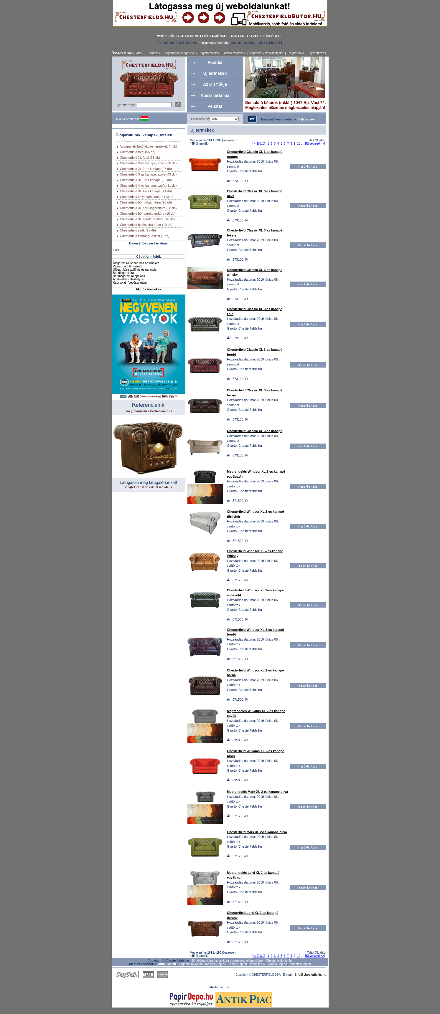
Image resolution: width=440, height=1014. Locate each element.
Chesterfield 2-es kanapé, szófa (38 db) (148, 163)
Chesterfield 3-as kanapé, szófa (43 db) (148, 174)
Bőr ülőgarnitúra (123, 272)
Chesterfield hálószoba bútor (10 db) (146, 224)
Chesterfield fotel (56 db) (137, 152)
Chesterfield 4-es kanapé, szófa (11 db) (148, 185)
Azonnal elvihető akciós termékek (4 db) (148, 146)
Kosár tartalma (214, 95)
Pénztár (215, 106)
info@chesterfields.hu (310, 974)
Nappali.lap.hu (277, 964)
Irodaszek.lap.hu (215, 964)
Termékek (153, 53)
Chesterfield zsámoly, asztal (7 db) (144, 236)
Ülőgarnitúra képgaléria (179, 53)
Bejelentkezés (316, 53)
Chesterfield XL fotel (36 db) (140, 157)
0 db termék (306, 119)
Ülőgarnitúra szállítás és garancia (134, 269)
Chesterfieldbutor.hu (279, 960)
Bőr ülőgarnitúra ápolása (129, 276)
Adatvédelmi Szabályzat (128, 279)
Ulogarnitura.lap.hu (190, 964)
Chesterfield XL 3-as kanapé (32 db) (146, 180)
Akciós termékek (234, 53)
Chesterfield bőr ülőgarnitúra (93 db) (146, 202)
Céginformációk (208, 53)
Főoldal (215, 62)
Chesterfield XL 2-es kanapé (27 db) (146, 169)
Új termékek (215, 73)
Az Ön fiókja (215, 84)
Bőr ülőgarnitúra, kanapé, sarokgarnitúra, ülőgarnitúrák (227, 960)
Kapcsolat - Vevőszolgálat (267, 53)
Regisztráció (296, 53)
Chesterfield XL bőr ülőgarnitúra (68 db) (148, 208)
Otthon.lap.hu (257, 964)
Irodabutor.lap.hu (300, 964)
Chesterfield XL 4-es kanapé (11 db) (146, 191)
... (302, 143)
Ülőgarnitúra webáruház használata (136, 263)
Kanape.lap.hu (237, 964)
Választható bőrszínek (127, 266)
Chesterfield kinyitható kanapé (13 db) (147, 197)
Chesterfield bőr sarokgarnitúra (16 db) (148, 213)
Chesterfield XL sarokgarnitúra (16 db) (147, 219)
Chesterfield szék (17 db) (138, 230)
